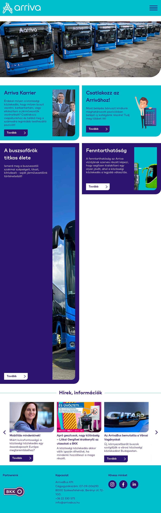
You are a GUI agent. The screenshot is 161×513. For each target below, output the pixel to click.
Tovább (12, 132)
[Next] (156, 432)
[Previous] (5, 432)
